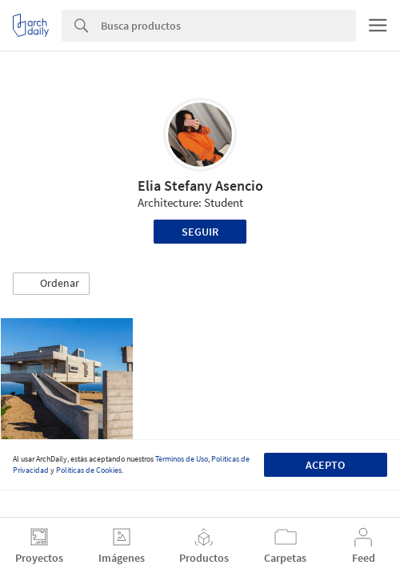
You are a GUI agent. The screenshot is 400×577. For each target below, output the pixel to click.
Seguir (200, 231)
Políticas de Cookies (89, 470)
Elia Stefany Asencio (200, 185)
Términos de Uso (181, 459)
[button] (51, 283)
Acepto (325, 465)
